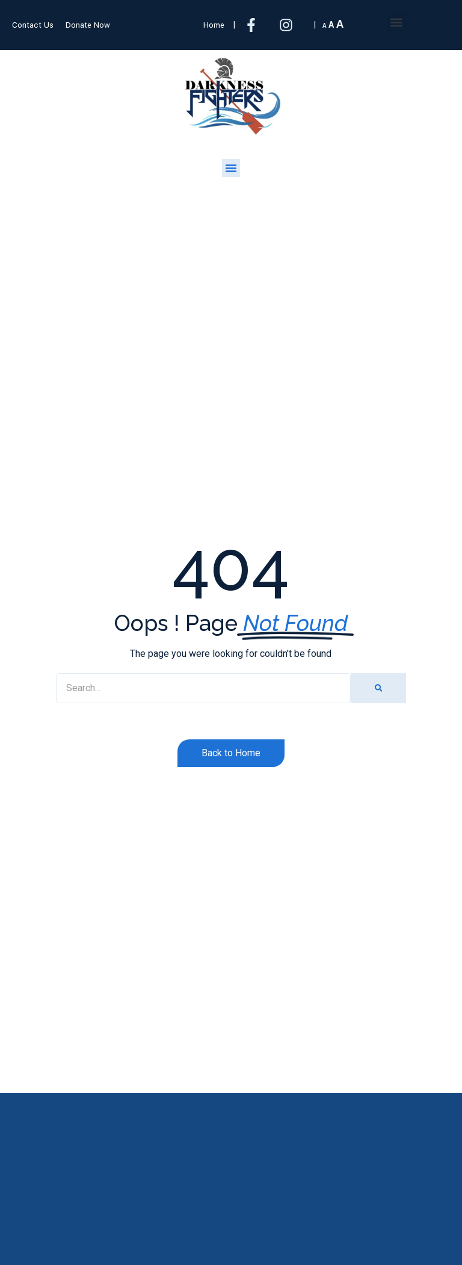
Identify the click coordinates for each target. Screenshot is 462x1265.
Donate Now (88, 25)
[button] (397, 22)
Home (213, 25)
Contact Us (33, 25)
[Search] (378, 688)
